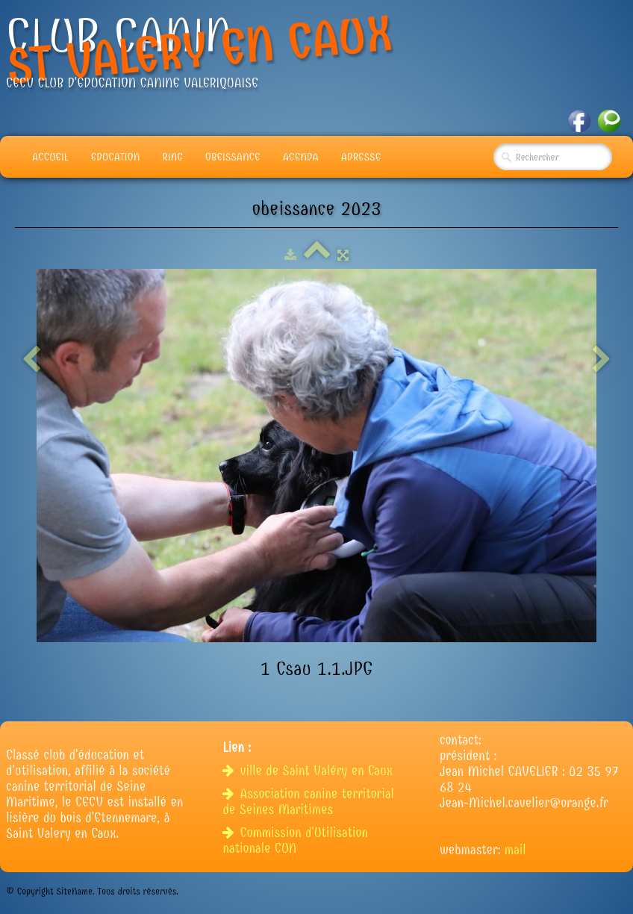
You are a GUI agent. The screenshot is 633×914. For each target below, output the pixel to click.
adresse (361, 157)
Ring (172, 157)
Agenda (301, 157)
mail (515, 850)
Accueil (50, 157)
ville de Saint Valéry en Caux (309, 771)
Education (115, 157)
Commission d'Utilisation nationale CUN (294, 841)
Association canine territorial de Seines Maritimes (307, 802)
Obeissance (233, 157)
